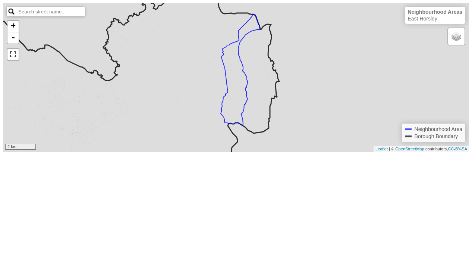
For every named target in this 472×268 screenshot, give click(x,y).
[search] (51, 11)
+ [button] (13, 26)
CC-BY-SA (457, 149)
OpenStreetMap (409, 149)
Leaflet (381, 149)
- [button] (13, 38)
